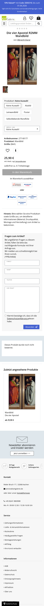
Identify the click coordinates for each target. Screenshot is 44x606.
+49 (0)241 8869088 (12, 501)
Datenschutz (9, 574)
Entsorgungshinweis (12, 579)
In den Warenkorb (22, 172)
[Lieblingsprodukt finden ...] (22, 23)
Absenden (31, 327)
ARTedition (8, 587)
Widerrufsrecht (10, 570)
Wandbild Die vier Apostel (12, 414)
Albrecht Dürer (24, 40)
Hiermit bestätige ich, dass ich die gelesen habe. (22, 318)
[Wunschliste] (31, 17)
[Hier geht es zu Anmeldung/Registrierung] (24, 18)
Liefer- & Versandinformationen (17, 527)
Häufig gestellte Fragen (13, 536)
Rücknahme (9, 531)
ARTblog (7, 544)
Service (7, 515)
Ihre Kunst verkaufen (12, 548)
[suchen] (39, 23)
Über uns (8, 591)
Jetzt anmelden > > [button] (22, 453)
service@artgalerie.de (14, 489)
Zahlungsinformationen (13, 523)
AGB (6, 566)
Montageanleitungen (12, 540)
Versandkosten (20, 161)
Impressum (9, 583)
